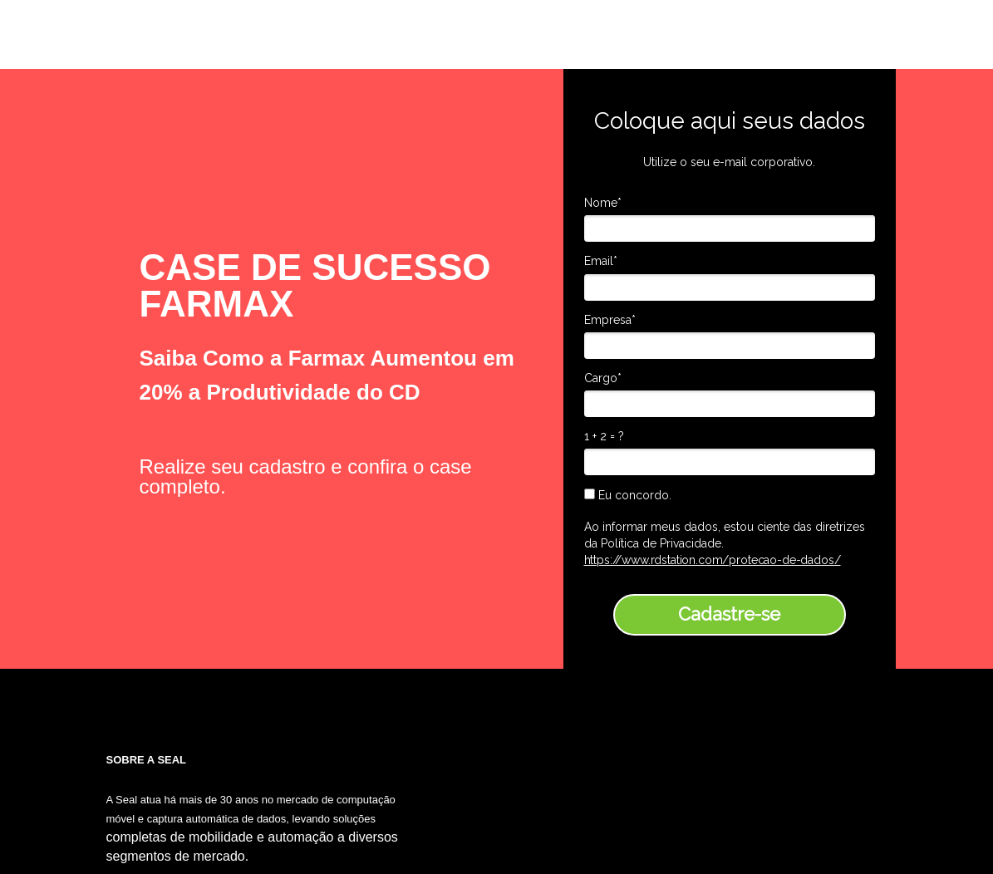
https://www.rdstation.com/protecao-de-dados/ (712, 560)
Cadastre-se (729, 614)
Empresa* (610, 320)
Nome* (603, 202)
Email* (600, 261)
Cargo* (603, 378)
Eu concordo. (627, 495)
